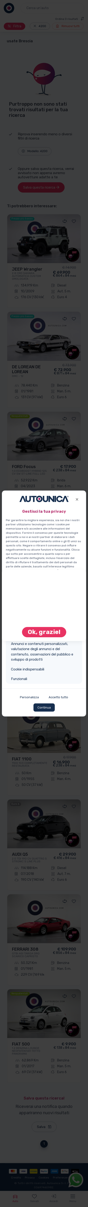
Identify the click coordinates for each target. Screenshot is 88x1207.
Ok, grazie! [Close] (44, 632)
